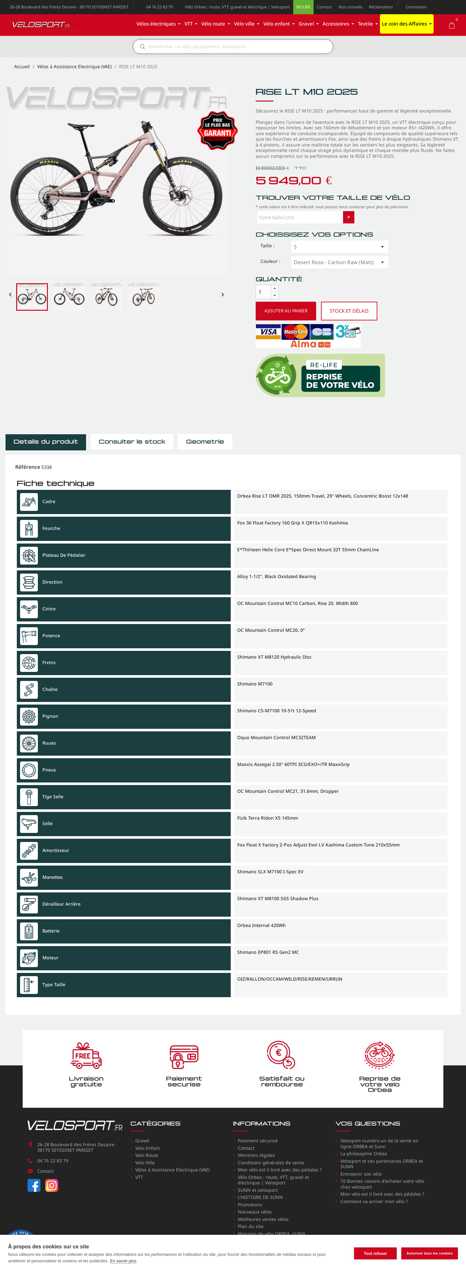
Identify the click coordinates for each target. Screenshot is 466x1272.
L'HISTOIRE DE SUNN (260, 1197)
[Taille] (339, 247)
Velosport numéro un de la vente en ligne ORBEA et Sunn (379, 1143)
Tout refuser (375, 1253)
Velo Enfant (147, 1148)
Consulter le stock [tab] (132, 441)
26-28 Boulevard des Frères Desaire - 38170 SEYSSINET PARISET (69, 7)
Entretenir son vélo (361, 1174)
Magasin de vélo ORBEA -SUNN (271, 1234)
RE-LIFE (303, 7)
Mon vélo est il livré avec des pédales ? (280, 1170)
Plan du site (250, 1226)
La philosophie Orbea (363, 1153)
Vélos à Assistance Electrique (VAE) (172, 1170)
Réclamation (381, 7)
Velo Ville (145, 1162)
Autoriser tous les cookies (429, 1253)
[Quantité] (263, 292)
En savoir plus (123, 1260)
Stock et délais (349, 310)
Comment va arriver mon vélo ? (374, 1201)
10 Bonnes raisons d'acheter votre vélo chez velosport (382, 1184)
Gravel (142, 1140)
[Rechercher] (238, 46)
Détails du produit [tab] (46, 441)
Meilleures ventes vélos (263, 1219)
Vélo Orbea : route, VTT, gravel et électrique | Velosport (237, 7)
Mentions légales (256, 1155)
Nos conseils (350, 7)
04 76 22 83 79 (159, 7)
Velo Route (146, 1155)
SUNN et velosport (258, 1190)
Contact (324, 7)
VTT (139, 1177)
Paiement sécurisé (258, 1140)
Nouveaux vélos (255, 1212)
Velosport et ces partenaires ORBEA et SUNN (381, 1164)
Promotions (250, 1205)
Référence (27, 467)
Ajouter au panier (285, 311)
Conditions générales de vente (271, 1162)
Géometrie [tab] (205, 441)
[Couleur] (339, 262)
